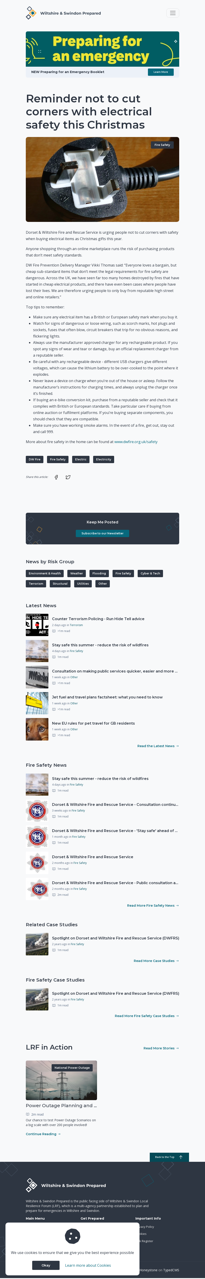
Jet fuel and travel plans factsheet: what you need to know (107, 698)
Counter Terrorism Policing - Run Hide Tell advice (98, 620)
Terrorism (36, 584)
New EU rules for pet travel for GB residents (93, 724)
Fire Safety (162, 145)
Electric (81, 460)
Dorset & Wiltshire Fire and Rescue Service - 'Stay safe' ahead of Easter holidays (128, 832)
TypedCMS (171, 1271)
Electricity (103, 460)
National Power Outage (72, 1068)
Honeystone (148, 1271)
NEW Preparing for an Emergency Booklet (67, 73)
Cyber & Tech (150, 574)
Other (102, 584)
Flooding (99, 574)
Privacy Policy (144, 1228)
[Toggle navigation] (172, 13)
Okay (46, 1265)
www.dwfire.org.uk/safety (136, 442)
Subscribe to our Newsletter (102, 534)
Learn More (161, 72)
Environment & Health (45, 574)
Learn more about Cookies (88, 1265)
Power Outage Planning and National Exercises (81, 1106)
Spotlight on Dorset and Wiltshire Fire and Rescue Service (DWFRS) (115, 939)
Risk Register (144, 1242)
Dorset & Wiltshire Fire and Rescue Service (92, 858)
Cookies (141, 1235)
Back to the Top (165, 1158)
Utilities (83, 584)
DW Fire (34, 460)
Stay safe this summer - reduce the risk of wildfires (100, 646)
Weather (76, 574)
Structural (60, 584)
